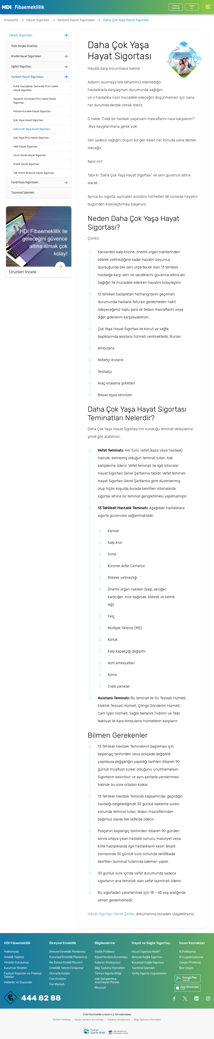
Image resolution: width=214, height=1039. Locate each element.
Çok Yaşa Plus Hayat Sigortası (31, 137)
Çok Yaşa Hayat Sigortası (28, 120)
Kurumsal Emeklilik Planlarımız (68, 957)
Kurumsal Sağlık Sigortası (148, 962)
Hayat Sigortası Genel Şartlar (111, 914)
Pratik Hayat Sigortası (26, 164)
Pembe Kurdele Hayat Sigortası (32, 111)
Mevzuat (100, 987)
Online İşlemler (176, 6)
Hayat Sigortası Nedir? (146, 951)
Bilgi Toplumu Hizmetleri (110, 968)
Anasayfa (11, 20)
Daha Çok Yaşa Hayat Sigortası (126, 20)
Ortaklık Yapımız (14, 957)
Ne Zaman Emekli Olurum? (65, 962)
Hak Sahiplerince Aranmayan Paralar (107, 980)
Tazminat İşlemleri (22, 192)
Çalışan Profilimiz (190, 962)
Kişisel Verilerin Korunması (111, 957)
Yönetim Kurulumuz (16, 962)
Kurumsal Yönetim (15, 968)
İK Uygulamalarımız (191, 957)
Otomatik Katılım (59, 973)
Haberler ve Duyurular (18, 982)
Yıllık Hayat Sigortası (25, 146)
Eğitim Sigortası (21, 66)
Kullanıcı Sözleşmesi (107, 962)
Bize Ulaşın (186, 968)
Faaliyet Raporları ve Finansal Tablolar (23, 975)
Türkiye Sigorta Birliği (108, 973)
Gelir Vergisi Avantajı (24, 46)
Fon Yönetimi (57, 979)
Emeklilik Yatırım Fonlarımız (66, 968)
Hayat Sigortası (37, 20)
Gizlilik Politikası (104, 951)
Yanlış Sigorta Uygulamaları (149, 973)
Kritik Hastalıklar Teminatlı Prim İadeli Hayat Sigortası (35, 88)
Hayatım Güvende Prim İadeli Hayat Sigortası (34, 100)
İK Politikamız (187, 951)
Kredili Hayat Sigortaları (26, 56)
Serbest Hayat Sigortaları (76, 20)
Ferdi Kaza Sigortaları (24, 182)
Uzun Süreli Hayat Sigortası (29, 155)
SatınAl (192, 6)
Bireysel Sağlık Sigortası (147, 957)
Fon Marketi (56, 984)
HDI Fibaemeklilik (23, 7)
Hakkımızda (11, 951)
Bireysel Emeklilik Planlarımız (67, 951)
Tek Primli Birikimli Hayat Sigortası (33, 172)
